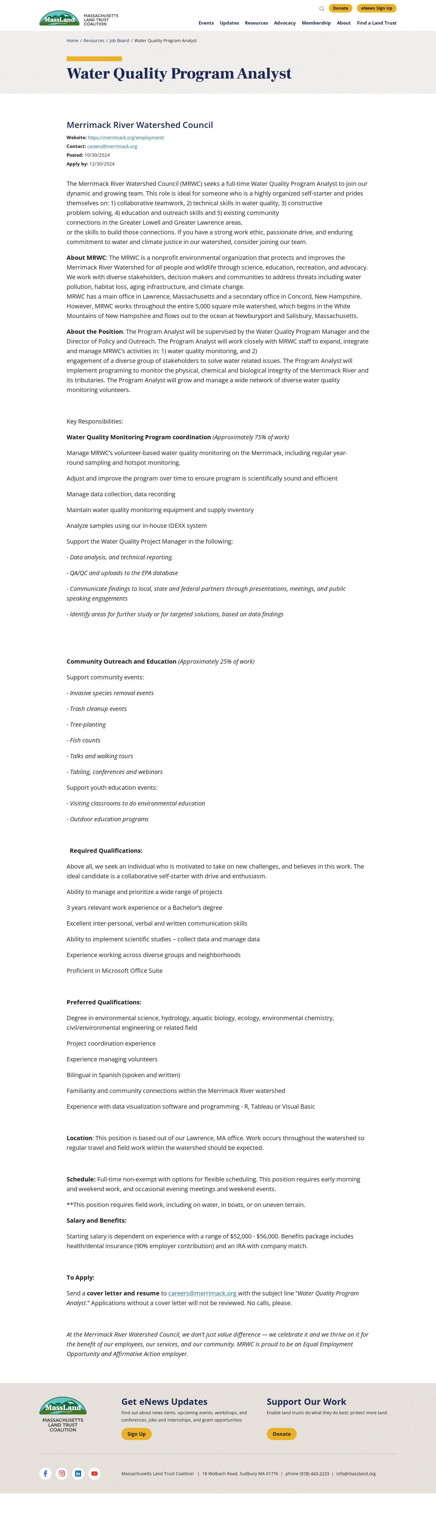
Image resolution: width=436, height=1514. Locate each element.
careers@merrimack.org (112, 146)
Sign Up (136, 1434)
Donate (340, 8)
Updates (229, 23)
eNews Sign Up (376, 8)
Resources (256, 23)
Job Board (119, 41)
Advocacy (285, 23)
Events (206, 23)
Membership (316, 23)
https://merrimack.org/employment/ (126, 137)
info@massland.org (356, 1473)
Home (72, 41)
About (344, 23)
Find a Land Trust (377, 23)
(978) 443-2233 (314, 1473)
